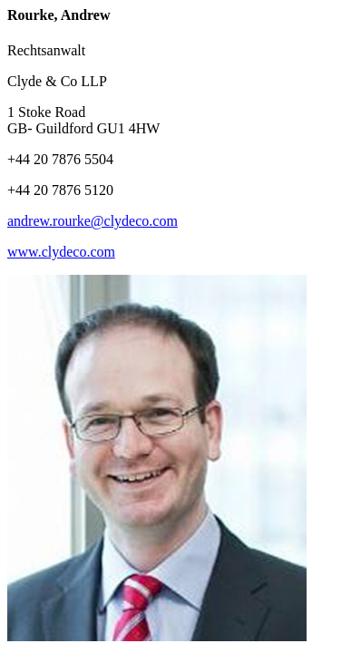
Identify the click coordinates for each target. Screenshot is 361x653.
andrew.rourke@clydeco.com (92, 221)
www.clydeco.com (61, 251)
